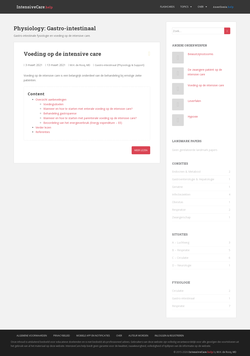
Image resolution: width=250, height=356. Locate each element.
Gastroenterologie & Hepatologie (193, 179)
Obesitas (177, 202)
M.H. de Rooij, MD (80, 65)
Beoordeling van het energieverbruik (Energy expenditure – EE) (82, 123)
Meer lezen (140, 150)
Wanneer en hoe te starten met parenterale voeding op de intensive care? (90, 118)
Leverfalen (194, 101)
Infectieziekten (181, 194)
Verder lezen (43, 127)
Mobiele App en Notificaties (93, 335)
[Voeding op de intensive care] (178, 90)
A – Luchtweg (180, 242)
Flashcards (167, 6)
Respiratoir (179, 209)
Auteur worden (138, 335)
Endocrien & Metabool (186, 171)
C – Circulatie (180, 258)
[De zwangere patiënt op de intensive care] (178, 74)
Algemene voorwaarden (32, 335)
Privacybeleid (61, 335)
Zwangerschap (181, 217)
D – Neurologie (181, 265)
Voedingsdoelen (53, 104)
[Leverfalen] (178, 105)
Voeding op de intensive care (62, 53)
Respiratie (178, 306)
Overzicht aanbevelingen (51, 99)
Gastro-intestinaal (105, 65)
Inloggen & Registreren (169, 335)
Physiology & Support (130, 65)
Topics (184, 6)
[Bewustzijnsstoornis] (178, 58)
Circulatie (178, 291)
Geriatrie (177, 187)
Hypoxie (193, 116)
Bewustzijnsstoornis (200, 54)
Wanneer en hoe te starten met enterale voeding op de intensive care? (87, 109)
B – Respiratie (181, 250)
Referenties (43, 132)
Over (201, 6)
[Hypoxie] (178, 121)
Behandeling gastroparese (60, 113)
